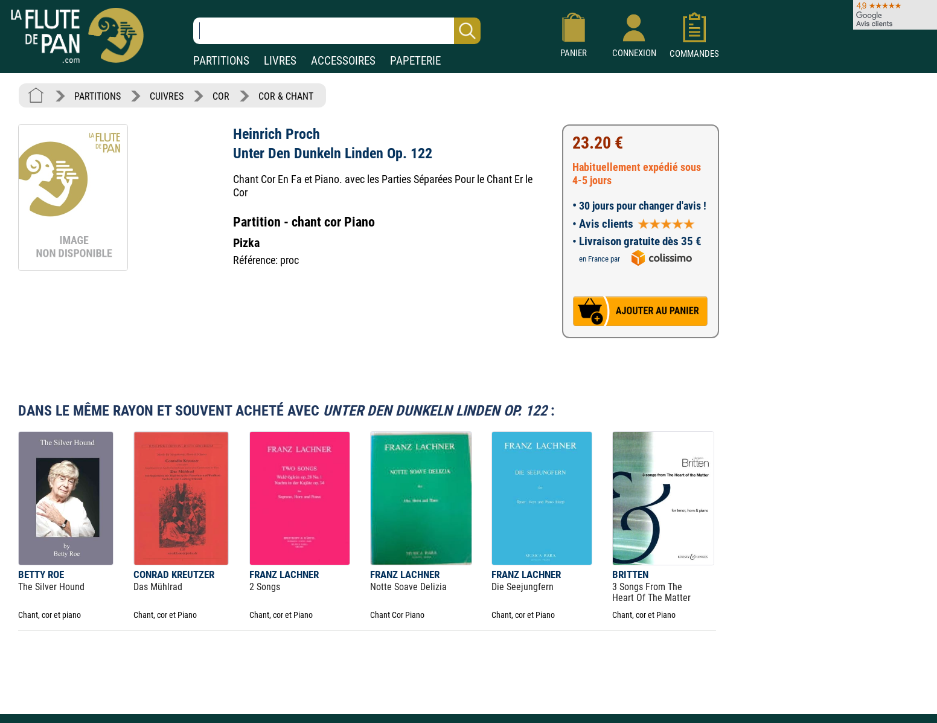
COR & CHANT (285, 96)
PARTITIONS (221, 61)
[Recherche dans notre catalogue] (337, 31)
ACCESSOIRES (343, 61)
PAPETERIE (415, 61)
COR (221, 96)
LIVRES (280, 61)
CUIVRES (167, 96)
